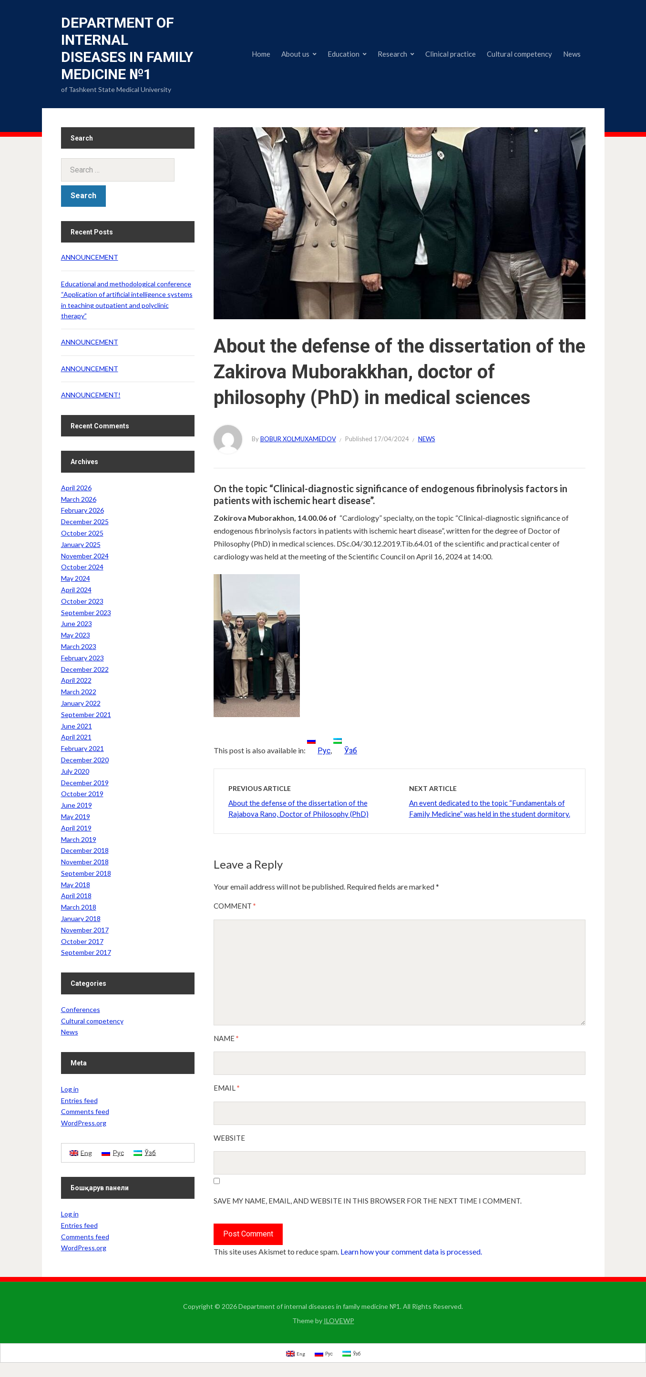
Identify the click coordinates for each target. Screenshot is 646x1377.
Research (392, 54)
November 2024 (85, 556)
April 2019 (76, 828)
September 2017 (86, 952)
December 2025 (85, 521)
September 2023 (86, 612)
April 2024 (76, 590)
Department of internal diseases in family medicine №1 (127, 48)
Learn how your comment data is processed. (411, 1251)
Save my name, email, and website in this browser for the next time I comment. (368, 1200)
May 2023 (75, 635)
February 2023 (82, 658)
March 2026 (78, 499)
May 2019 (75, 816)
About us (295, 54)
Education (343, 54)
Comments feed (85, 1111)
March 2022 (78, 692)
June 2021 (76, 726)
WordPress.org (83, 1123)
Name (226, 1038)
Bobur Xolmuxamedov (298, 439)
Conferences (80, 1009)
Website (229, 1138)
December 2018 (85, 850)
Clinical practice (450, 54)
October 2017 (82, 941)
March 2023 (78, 646)
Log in (70, 1089)
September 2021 (86, 714)
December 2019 (85, 783)
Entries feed (79, 1100)
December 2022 (85, 669)
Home (261, 54)
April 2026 (76, 488)
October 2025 (82, 533)
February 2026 (82, 510)
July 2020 (75, 771)
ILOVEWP (339, 1320)
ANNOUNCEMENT (89, 257)
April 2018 (76, 895)
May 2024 (75, 578)
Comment (235, 905)
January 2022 (81, 703)
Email (227, 1087)
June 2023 (76, 623)
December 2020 (85, 760)
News (572, 54)
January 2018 (81, 918)
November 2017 (85, 930)
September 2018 (86, 873)
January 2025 (81, 544)
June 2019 (76, 805)
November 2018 (85, 862)
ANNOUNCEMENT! (91, 395)
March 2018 (78, 907)
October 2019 (82, 794)
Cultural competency (519, 54)
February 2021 (82, 748)
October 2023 (82, 601)
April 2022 (76, 680)
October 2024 (82, 567)
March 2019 (78, 839)
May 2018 (75, 885)
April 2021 (76, 737)
